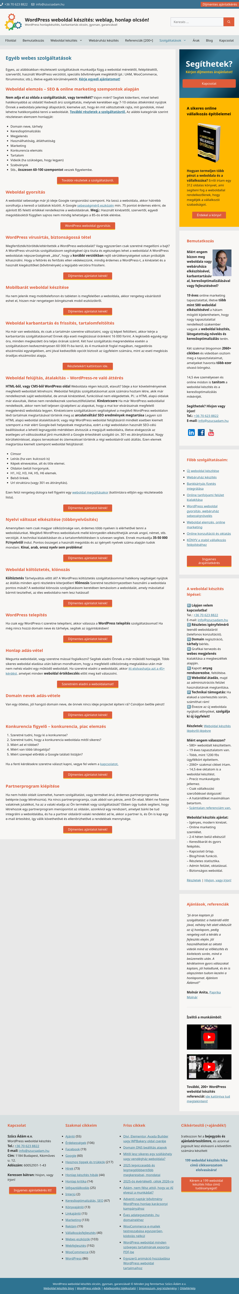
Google (71, 1155)
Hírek (69, 1168)
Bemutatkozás (33, 40)
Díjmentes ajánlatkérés (220, 4)
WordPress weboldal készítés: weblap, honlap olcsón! (87, 19)
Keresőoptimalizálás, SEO (84, 1200)
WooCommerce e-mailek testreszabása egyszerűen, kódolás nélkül (143, 1231)
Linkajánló (73, 1213)
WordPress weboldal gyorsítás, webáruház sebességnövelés (203, 511)
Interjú (71, 1194)
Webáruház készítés (104, 40)
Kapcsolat (226, 40)
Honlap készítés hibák (82, 1175)
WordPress (74, 1258)
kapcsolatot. (109, 764)
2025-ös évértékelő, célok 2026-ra (148, 1181)
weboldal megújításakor (90, 492)
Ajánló (70, 1136)
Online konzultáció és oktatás (209, 533)
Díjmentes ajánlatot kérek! (87, 276)
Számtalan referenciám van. (210, 808)
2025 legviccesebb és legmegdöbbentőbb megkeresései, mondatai (141, 1170)
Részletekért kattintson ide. (87, 366)
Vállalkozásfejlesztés (81, 1232)
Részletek (194, 880)
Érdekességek (76, 1143)
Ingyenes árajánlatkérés (209, 561)
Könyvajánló (75, 1207)
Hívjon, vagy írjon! (217, 880)
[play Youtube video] (209, 1037)
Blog (209, 40)
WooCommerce (77, 1252)
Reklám (71, 1226)
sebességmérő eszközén (95, 205)
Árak (196, 40)
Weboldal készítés (68, 40)
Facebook (73, 1149)
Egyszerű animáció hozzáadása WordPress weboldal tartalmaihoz (146, 1263)
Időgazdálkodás (77, 1188)
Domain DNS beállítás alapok (145, 1147)
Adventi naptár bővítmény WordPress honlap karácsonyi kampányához (145, 1204)
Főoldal (10, 40)
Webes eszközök (78, 1239)
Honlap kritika (76, 1181)
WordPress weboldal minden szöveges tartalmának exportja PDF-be (146, 1247)
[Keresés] (229, 21)
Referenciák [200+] (139, 40)
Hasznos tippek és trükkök (85, 1162)
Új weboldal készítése (203, 471)
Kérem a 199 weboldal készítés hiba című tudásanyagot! (206, 1184)
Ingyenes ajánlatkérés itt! (33, 1190)
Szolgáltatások (175, 40)
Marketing (73, 1220)
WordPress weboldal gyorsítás (87, 225)
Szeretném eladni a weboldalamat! (88, 684)
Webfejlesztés (76, 1245)
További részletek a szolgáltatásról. (98, 112)
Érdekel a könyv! (209, 215)
